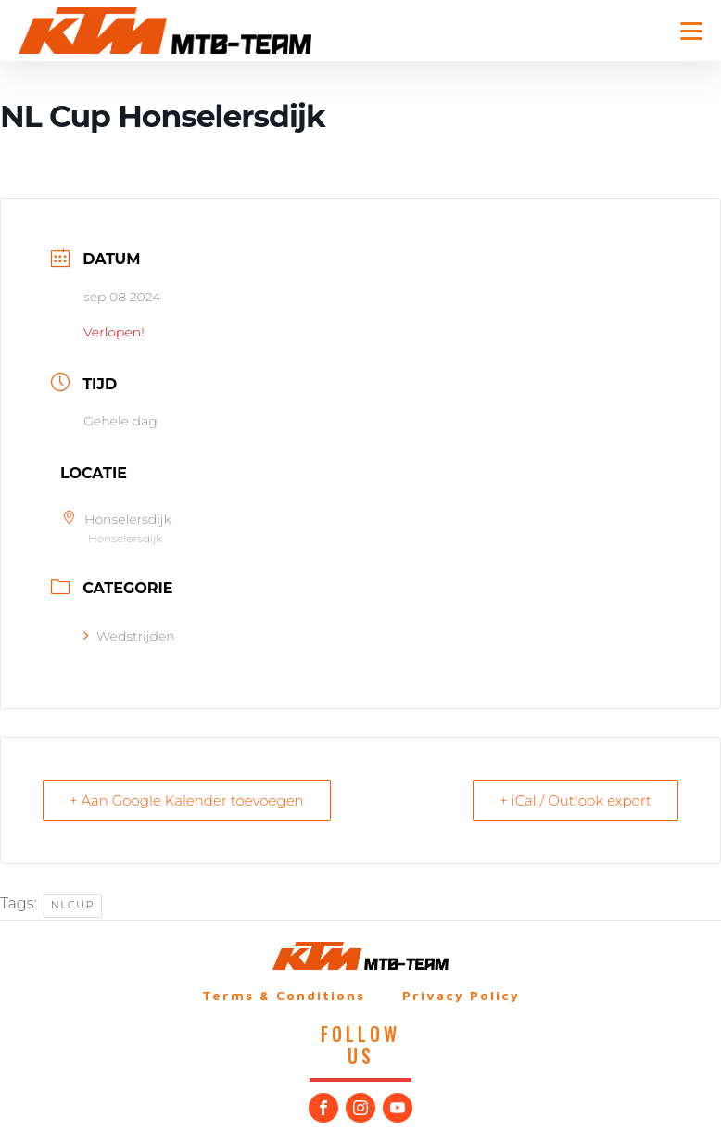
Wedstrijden (129, 636)
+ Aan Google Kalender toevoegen (187, 800)
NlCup (73, 904)
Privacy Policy (461, 995)
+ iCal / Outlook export (575, 800)
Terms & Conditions (283, 995)
